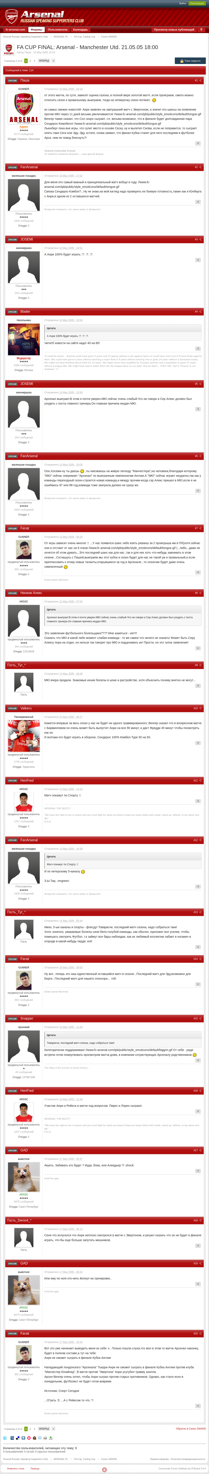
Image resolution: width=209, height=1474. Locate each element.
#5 (198, 383)
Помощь (35, 1468)
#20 (198, 1333)
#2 (198, 167)
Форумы (36, 29)
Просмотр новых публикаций (174, 29)
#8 (198, 592)
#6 (198, 456)
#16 (198, 1090)
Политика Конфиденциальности (188, 1459)
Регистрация (197, 3)
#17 (198, 1150)
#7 (198, 528)
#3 (198, 239)
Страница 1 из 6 (13, 61)
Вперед (44, 60)
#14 (198, 958)
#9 (198, 665)
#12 (198, 840)
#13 (198, 912)
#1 (198, 80)
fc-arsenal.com (15, 29)
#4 (198, 311)
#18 (198, 1220)
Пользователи (57, 29)
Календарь (80, 29)
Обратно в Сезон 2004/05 (191, 1428)
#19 (198, 1263)
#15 (198, 1018)
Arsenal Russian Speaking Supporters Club (25, 1459)
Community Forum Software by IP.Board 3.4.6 (182, 1468)
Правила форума (159, 1459)
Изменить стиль (15, 1468)
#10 (198, 708)
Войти (182, 3)
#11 (198, 780)
